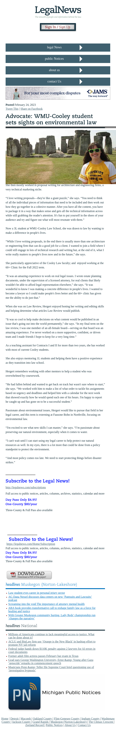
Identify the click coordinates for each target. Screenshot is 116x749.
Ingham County (90, 718)
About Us (70, 725)
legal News (54, 47)
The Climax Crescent (101, 721)
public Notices (54, 58)
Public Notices (54, 725)
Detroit (14, 718)
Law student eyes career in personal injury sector (36, 592)
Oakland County (43, 718)
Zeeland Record (34, 725)
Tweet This (12, 108)
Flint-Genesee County (67, 718)
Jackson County (21, 721)
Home (4, 718)
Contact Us (84, 725)
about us (54, 70)
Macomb (26, 718)
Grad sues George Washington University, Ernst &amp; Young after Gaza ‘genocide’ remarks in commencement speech (50, 661)
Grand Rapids (41, 721)
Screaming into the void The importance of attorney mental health (46, 604)
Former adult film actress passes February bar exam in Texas (43, 655)
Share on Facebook (31, 108)
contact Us (54, 81)
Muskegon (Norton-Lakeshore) (69, 721)
